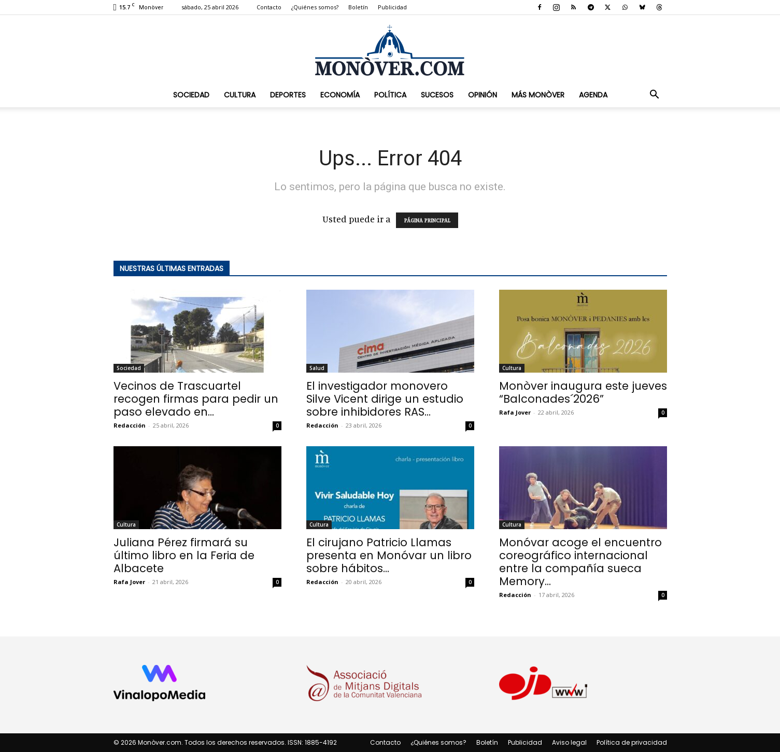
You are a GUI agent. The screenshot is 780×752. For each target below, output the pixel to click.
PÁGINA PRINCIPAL (427, 220)
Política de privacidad (632, 742)
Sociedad (191, 95)
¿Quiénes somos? (314, 7)
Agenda (593, 95)
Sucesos (437, 95)
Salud (316, 368)
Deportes (288, 95)
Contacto (269, 7)
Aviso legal (569, 742)
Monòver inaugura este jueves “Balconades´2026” (583, 392)
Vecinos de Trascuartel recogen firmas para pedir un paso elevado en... (196, 398)
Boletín (358, 7)
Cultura (240, 95)
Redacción (130, 425)
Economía (340, 95)
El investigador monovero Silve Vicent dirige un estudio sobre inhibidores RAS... (384, 398)
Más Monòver (538, 95)
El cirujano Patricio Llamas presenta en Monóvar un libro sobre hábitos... (389, 555)
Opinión (482, 95)
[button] (654, 95)
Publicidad (392, 7)
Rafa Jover (515, 412)
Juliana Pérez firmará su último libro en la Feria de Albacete (184, 555)
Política (390, 95)
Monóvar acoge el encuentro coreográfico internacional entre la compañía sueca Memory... (580, 562)
